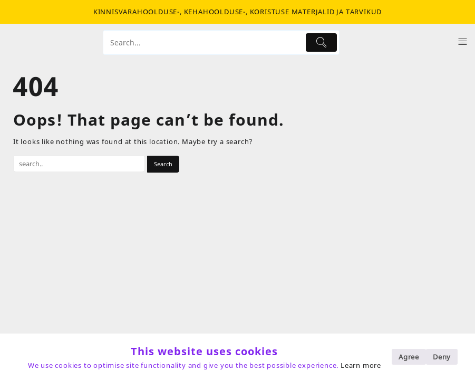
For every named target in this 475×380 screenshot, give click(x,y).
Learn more (361, 365)
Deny (442, 357)
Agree (409, 357)
